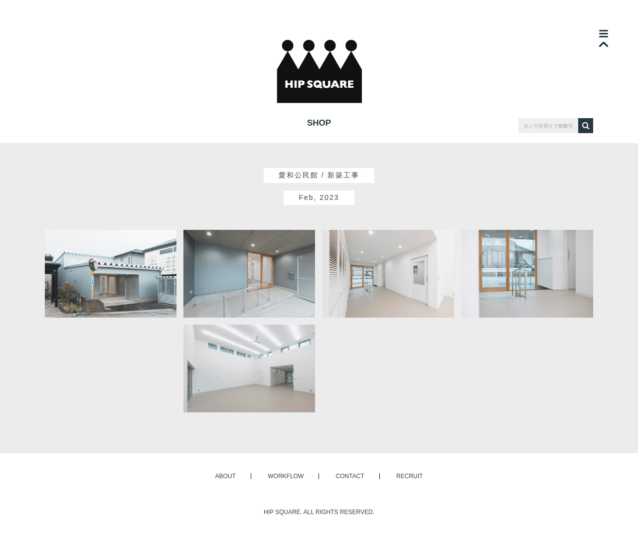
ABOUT (225, 476)
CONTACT (350, 476)
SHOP (319, 123)
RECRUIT (409, 476)
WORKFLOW (286, 476)
